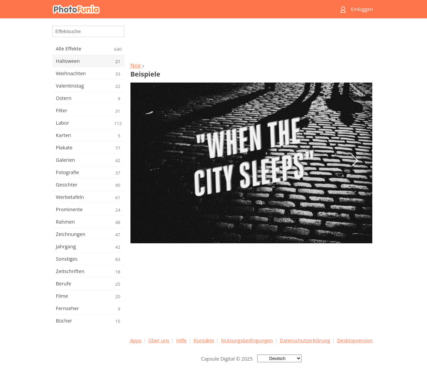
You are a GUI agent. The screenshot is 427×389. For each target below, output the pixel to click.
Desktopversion (355, 340)
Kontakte (203, 340)
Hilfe (181, 340)
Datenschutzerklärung (305, 340)
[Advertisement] (251, 42)
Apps (135, 340)
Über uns (158, 340)
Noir (135, 65)
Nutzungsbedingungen (247, 340)
